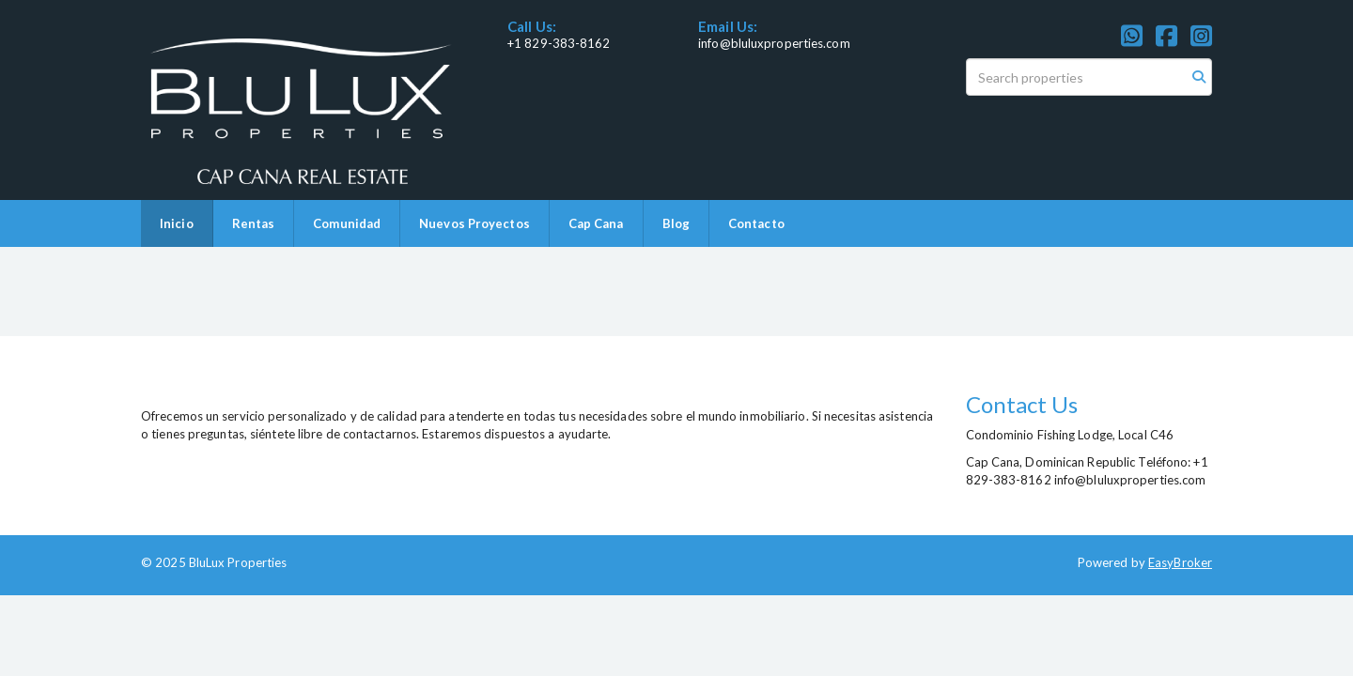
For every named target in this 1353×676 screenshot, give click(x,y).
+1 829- (529, 43)
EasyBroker (1180, 562)
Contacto (756, 223)
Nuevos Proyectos (474, 223)
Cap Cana (596, 223)
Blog (676, 223)
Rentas (253, 223)
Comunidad (347, 223)
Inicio (177, 223)
